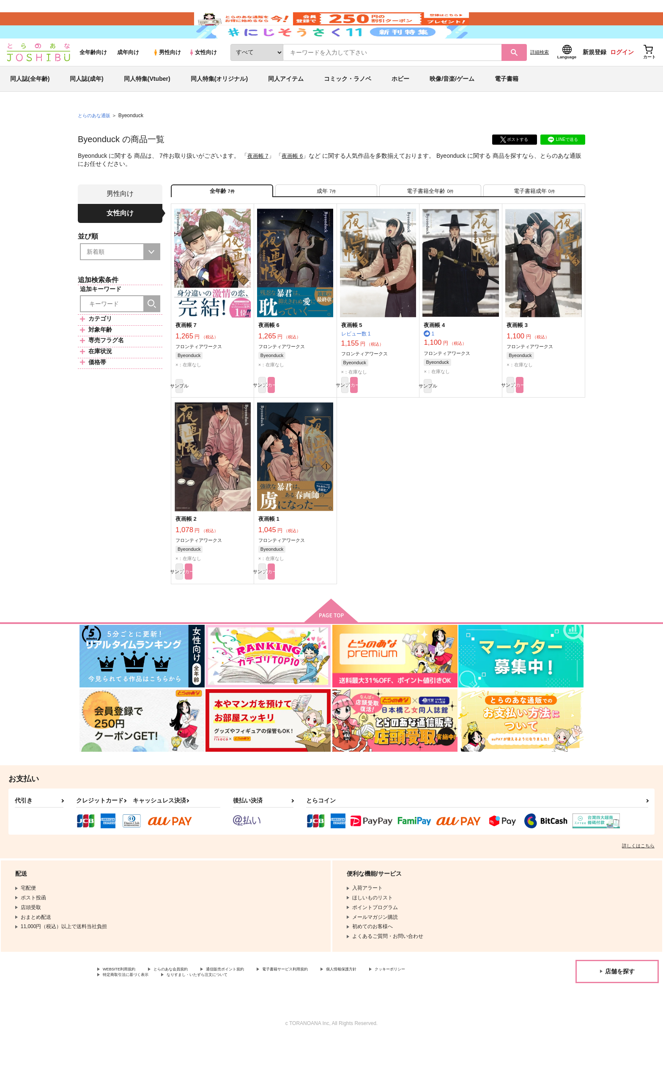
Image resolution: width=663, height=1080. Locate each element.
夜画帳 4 (434, 357)
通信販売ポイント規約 (253, 1008)
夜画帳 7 (258, 180)
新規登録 (594, 76)
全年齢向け (93, 77)
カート (314, 418)
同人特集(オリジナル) (219, 103)
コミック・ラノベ (347, 103)
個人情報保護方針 (396, 1008)
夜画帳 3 (517, 357)
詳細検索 (539, 76)
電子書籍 (506, 103)
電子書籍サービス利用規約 (327, 1008)
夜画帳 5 (351, 357)
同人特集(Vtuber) (147, 103)
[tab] (326, 219)
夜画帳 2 (186, 554)
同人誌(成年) (86, 103)
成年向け (128, 77)
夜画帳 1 (268, 554)
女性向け (203, 77)
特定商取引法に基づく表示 (192, 1015)
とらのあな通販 (95, 140)
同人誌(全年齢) (29, 103)
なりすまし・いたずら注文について (281, 1015)
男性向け (167, 77)
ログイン (622, 76)
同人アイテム (286, 103)
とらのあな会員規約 (187, 1008)
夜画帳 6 (294, 180)
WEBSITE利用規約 (124, 1008)
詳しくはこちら (638, 884)
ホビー (400, 103)
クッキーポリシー (123, 1015)
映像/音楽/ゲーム (452, 103)
